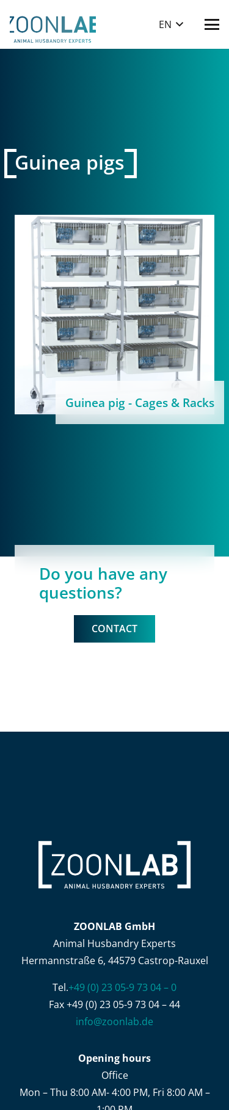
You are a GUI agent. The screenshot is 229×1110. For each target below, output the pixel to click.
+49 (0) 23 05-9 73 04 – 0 (122, 987)
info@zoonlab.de (114, 1021)
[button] (171, 24)
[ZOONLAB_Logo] (53, 24)
